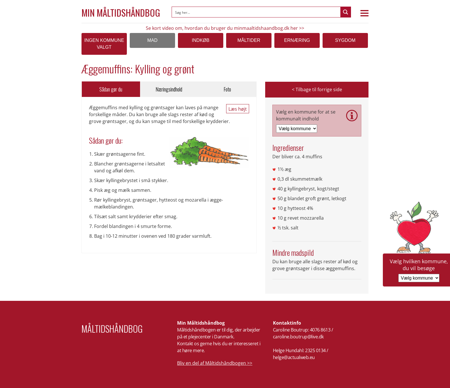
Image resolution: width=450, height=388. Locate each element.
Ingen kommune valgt (104, 44)
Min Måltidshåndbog (121, 12)
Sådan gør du (110, 89)
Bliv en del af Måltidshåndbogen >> (214, 363)
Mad (152, 40)
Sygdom (345, 40)
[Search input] (256, 12)
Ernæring (297, 40)
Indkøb (200, 40)
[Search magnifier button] (345, 12)
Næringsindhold (169, 89)
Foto (227, 89)
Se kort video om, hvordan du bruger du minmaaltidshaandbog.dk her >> (225, 28)
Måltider (248, 40)
